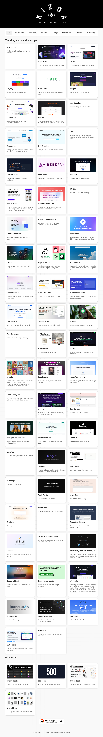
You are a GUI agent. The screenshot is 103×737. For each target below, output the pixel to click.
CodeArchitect (13, 581)
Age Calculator (76, 103)
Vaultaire (42, 631)
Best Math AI (12, 321)
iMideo (72, 348)
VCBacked (11, 47)
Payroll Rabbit (44, 262)
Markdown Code (14, 175)
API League (11, 481)
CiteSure (10, 522)
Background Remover (16, 438)
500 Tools (42, 681)
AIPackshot (43, 348)
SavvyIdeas (11, 146)
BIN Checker (43, 146)
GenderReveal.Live (46, 203)
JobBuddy (74, 616)
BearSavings (75, 409)
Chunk (72, 62)
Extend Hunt (12, 708)
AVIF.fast (73, 175)
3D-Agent (42, 466)
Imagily (73, 89)
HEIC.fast (74, 189)
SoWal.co (74, 132)
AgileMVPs (42, 62)
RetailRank (42, 89)
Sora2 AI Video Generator (49, 536)
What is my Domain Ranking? (82, 551)
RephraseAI (12, 616)
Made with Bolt (44, 438)
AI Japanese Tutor (77, 293)
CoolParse (11, 117)
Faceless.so (43, 377)
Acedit (41, 409)
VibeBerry (42, 175)
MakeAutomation (14, 234)
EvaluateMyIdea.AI (77, 522)
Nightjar (10, 377)
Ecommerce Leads (46, 581)
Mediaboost (75, 234)
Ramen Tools (75, 681)
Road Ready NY (13, 395)
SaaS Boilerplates (45, 616)
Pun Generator (13, 334)
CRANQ (10, 262)
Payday (10, 89)
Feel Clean (42, 508)
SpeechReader (13, 293)
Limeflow (10, 452)
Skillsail (10, 551)
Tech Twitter (43, 495)
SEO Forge (11, 645)
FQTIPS (73, 321)
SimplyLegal (43, 321)
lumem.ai (73, 438)
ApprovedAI (75, 262)
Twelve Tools (12, 681)
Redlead (41, 117)
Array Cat (74, 495)
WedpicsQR (12, 203)
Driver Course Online (47, 219)
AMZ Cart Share (45, 293)
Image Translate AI (77, 377)
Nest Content (75, 466)
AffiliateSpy (74, 581)
